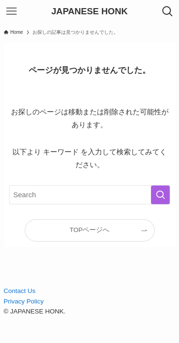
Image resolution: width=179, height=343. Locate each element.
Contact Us (20, 290)
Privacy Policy (24, 301)
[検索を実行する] (160, 194)
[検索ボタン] (167, 11)
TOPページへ (90, 229)
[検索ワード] (89, 194)
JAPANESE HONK (89, 11)
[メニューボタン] (11, 11)
